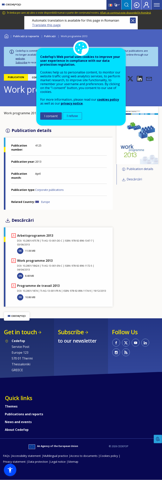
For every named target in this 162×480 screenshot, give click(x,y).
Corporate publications (49, 190)
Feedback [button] (158, 439)
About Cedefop (17, 430)
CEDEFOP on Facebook (116, 342)
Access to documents (84, 456)
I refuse (72, 116)
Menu (157, 4)
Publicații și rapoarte (26, 36)
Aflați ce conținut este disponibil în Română (125, 12)
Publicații (50, 36)
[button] (130, 79)
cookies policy (108, 99)
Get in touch (20, 332)
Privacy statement (14, 461)
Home (6, 35)
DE (20, 250)
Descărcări (134, 179)
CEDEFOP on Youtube (135, 342)
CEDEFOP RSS (126, 352)
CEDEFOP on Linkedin (145, 342)
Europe (45, 202)
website (20, 58)
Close (133, 20)
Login (136, 5)
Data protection (38, 461)
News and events (18, 422)
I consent (51, 116)
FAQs (6, 456)
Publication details (140, 169)
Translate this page (46, 25)
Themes (11, 406)
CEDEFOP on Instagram (116, 352)
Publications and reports (24, 414)
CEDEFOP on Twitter (126, 342)
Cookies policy (109, 456)
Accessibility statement (26, 456)
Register (146, 5)
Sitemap (73, 461)
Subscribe (21, 62)
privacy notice (72, 103)
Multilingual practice (55, 456)
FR (20, 297)
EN (20, 276)
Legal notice (58, 461)
